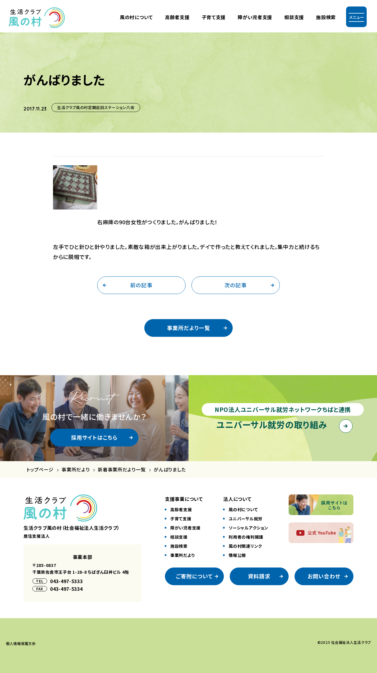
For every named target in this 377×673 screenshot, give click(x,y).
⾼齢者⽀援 (177, 17)
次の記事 (235, 285)
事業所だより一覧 (188, 327)
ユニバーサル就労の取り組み (271, 424)
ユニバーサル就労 (245, 519)
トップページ (40, 469)
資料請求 (259, 576)
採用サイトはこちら (94, 437)
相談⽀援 (179, 537)
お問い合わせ (323, 576)
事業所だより (76, 469)
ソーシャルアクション (248, 528)
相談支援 (294, 17)
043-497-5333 (66, 581)
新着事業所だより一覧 (121, 469)
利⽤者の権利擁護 (246, 537)
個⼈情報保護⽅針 (21, 643)
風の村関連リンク (245, 546)
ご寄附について (194, 576)
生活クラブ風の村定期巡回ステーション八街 (95, 107)
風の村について (136, 17)
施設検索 (326, 17)
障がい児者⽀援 (255, 17)
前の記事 (141, 285)
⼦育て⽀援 (214, 17)
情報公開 (237, 555)
